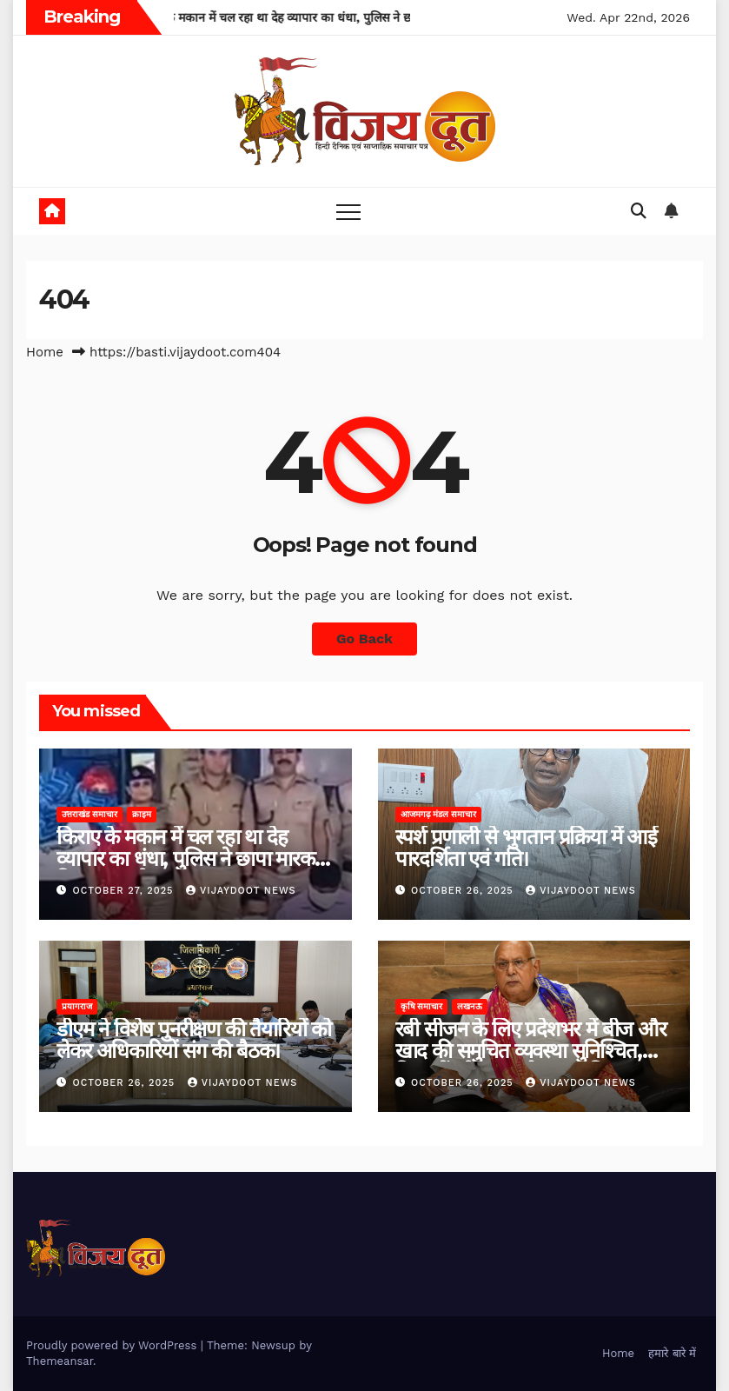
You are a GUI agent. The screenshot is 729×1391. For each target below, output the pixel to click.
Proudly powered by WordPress (113, 1345)
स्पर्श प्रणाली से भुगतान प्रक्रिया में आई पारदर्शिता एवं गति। (526, 847)
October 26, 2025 (464, 890)
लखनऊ (469, 1006)
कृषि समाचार (422, 1006)
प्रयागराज (77, 1006)
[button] (638, 211)
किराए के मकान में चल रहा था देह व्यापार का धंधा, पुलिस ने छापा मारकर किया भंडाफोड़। (188, 858)
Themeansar (59, 1361)
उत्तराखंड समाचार (89, 814)
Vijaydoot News (241, 890)
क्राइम (141, 814)
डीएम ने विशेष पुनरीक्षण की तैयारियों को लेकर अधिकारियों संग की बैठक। (193, 1039)
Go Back (364, 638)
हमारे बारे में (672, 1353)
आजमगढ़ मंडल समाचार (439, 814)
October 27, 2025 (125, 890)
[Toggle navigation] (348, 211)
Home (44, 352)
